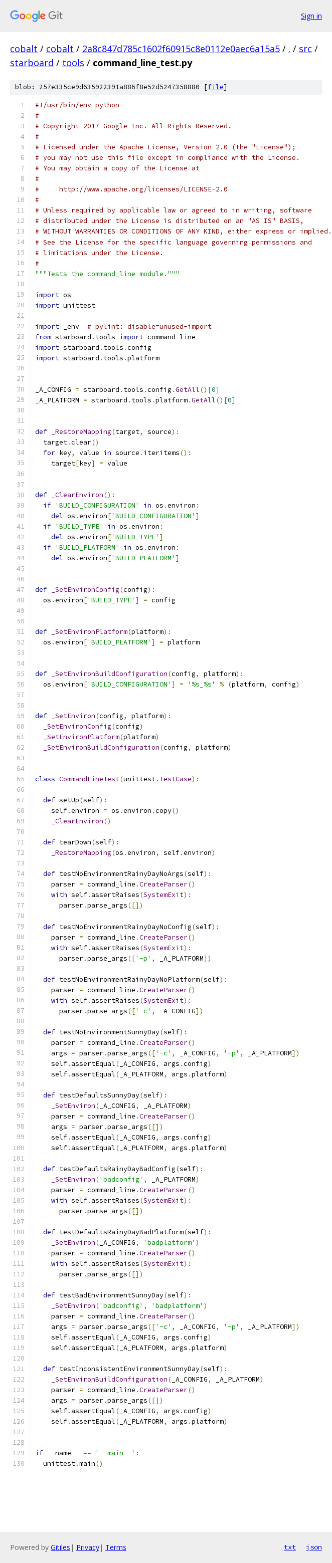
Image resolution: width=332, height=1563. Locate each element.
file (216, 87)
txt (290, 1546)
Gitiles (60, 1547)
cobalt (24, 49)
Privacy (87, 1547)
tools (73, 63)
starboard (32, 63)
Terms (115, 1547)
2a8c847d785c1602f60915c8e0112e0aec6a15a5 (181, 49)
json (314, 1546)
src (305, 49)
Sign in (311, 16)
